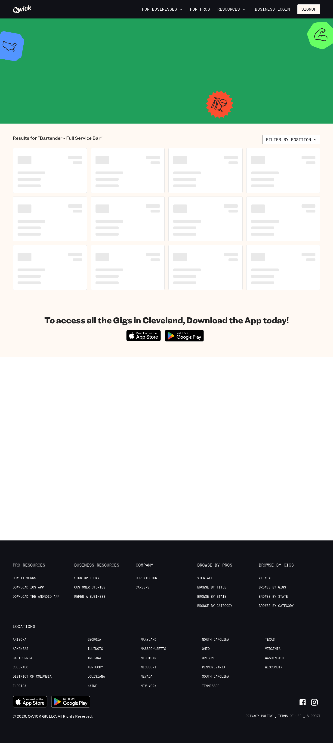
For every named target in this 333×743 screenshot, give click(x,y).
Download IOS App (28, 587)
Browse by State (211, 596)
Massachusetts (153, 649)
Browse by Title (211, 587)
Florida (19, 686)
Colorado (20, 667)
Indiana (94, 658)
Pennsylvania (213, 667)
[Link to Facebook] (302, 702)
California (22, 658)
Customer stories (89, 587)
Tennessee (210, 686)
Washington (274, 658)
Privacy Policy (259, 716)
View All (205, 578)
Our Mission (146, 578)
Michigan (148, 658)
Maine (92, 686)
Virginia (273, 649)
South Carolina (215, 676)
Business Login (272, 9)
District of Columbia (32, 676)
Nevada (146, 676)
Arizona (19, 639)
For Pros (200, 9)
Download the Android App (36, 596)
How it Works (24, 578)
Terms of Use (289, 716)
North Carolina (215, 639)
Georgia (94, 639)
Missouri (148, 667)
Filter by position (292, 139)
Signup (308, 9)
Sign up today (86, 578)
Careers (142, 587)
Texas (270, 639)
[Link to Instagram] (314, 702)
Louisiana (96, 676)
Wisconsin (274, 667)
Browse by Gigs (272, 587)
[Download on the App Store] (143, 339)
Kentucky (95, 667)
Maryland (148, 639)
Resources (231, 9)
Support (313, 716)
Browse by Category (214, 606)
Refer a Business (89, 596)
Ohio (206, 649)
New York (148, 686)
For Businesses (162, 9)
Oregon (207, 658)
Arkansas (20, 649)
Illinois (95, 649)
